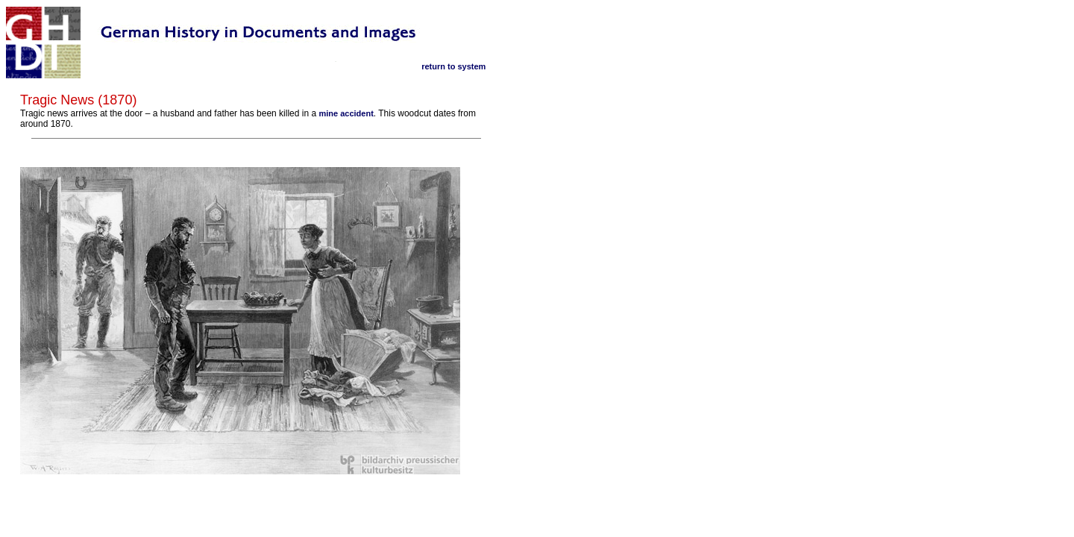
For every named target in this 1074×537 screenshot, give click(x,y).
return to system (453, 66)
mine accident (345, 113)
